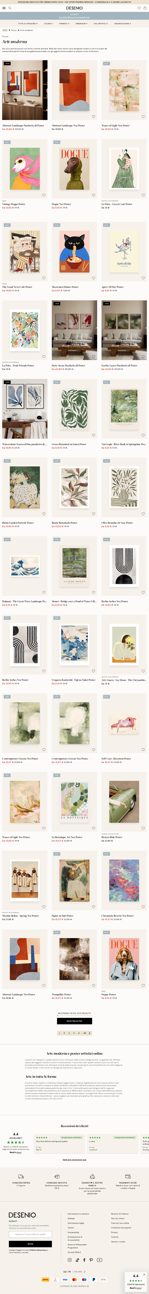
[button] (136, 1282)
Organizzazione (122, 24)
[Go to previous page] (59, 1033)
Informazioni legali (76, 1223)
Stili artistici (101, 24)
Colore (48, 24)
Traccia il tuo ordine (120, 1223)
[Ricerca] (10, 8)
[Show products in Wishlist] (139, 8)
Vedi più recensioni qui (74, 1159)
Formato (64, 24)
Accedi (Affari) (74, 1252)
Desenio (82, 1286)
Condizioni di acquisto (121, 1228)
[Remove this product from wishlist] (43, 116)
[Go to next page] (89, 1033)
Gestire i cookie (118, 1242)
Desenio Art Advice (119, 1214)
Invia (30, 1244)
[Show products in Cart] (145, 8)
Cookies (115, 1237)
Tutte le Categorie (28, 24)
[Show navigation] (4, 8)
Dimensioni (81, 24)
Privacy (114, 1232)
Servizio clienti (117, 1218)
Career (71, 1228)
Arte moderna (26, 30)
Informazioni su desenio (78, 1214)
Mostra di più (74, 1021)
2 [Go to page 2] (69, 1033)
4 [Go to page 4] (78, 1033)
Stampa (71, 1218)
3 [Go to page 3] (73, 1033)
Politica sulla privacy (38, 1250)
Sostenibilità (73, 1232)
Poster (14, 30)
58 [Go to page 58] (85, 1033)
